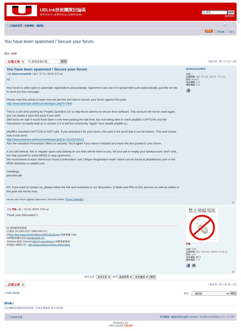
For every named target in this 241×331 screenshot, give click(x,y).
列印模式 (224, 25)
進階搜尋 (229, 16)
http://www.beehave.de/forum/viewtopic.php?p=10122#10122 (45, 139)
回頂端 (233, 203)
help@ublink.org (36, 238)
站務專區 (29, 25)
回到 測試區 (13, 293)
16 (197, 257)
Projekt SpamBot (74, 199)
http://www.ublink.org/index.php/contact (49, 244)
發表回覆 (14, 61)
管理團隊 (164, 316)
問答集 (221, 31)
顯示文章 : (98, 276)
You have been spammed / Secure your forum (49, 41)
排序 (122, 276)
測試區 (40, 25)
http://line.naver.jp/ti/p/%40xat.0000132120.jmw (34, 234)
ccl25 (14, 53)
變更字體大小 (231, 25)
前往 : (187, 293)
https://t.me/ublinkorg (43, 241)
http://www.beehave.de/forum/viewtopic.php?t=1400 (39, 103)
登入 (232, 31)
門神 (14, 209)
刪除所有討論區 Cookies (185, 316)
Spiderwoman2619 (21, 74)
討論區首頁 (16, 25)
